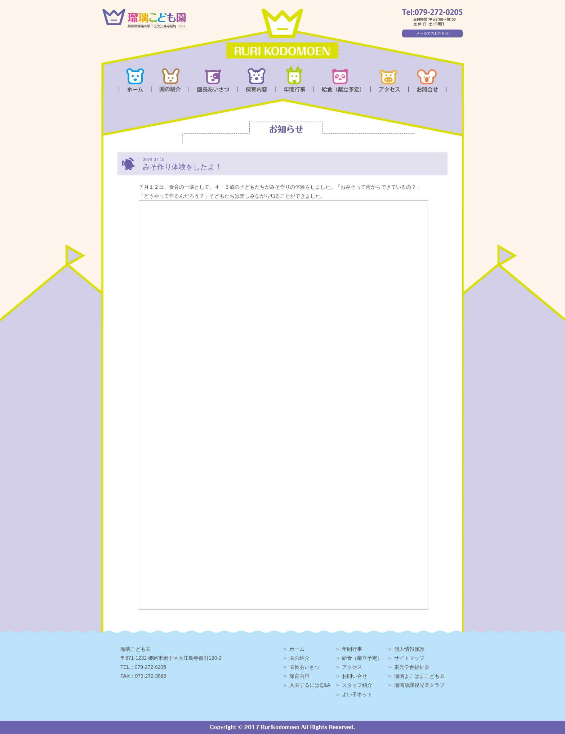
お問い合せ (354, 676)
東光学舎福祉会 (412, 667)
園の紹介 (299, 658)
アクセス (352, 667)
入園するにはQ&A (309, 685)
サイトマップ (409, 658)
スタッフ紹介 (357, 685)
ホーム (296, 649)
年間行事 (352, 649)
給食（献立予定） (362, 658)
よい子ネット (357, 694)
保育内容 (299, 676)
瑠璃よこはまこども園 (419, 676)
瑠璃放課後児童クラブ (419, 685)
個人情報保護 (409, 649)
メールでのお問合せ (432, 33)
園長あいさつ (304, 667)
